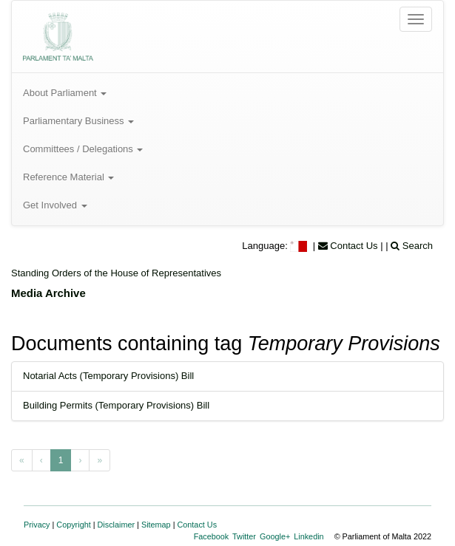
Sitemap (156, 524)
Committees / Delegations (83, 148)
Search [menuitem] (412, 245)
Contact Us (198, 524)
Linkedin (308, 536)
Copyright (73, 524)
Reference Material (68, 176)
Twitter (244, 536)
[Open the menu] (416, 19)
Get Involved (55, 205)
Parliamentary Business (78, 120)
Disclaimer (116, 524)
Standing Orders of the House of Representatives (116, 273)
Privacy (37, 524)
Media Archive (48, 293)
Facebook (211, 536)
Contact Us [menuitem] (348, 245)
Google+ (275, 536)
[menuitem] (300, 245)
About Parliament (65, 92)
